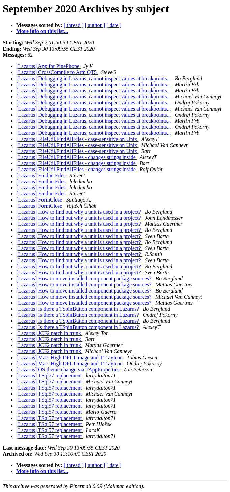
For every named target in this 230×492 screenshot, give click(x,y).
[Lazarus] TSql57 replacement (49, 375)
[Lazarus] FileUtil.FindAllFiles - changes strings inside (76, 157)
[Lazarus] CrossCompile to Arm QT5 (57, 72)
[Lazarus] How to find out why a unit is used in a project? (79, 212)
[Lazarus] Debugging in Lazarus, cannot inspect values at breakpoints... (94, 78)
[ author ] (95, 25)
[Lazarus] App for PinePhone (48, 66)
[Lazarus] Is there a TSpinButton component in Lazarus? (78, 309)
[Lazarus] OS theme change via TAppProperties (68, 369)
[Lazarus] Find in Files (41, 175)
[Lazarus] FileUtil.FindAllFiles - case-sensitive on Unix (77, 139)
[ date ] (113, 25)
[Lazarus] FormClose (39, 200)
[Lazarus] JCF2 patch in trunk (49, 333)
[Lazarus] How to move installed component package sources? (84, 278)
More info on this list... (42, 31)
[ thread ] (74, 25)
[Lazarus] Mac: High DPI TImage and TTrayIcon (70, 357)
